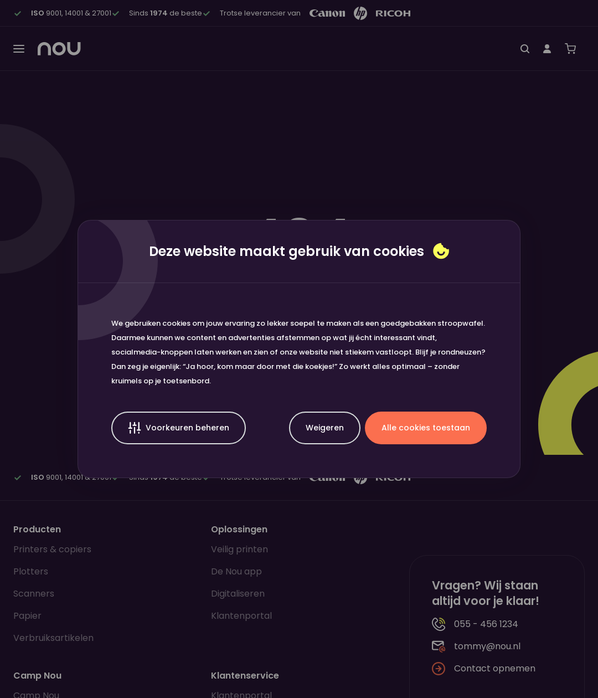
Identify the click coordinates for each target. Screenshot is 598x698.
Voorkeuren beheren (178, 428)
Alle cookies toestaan (426, 427)
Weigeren (325, 427)
